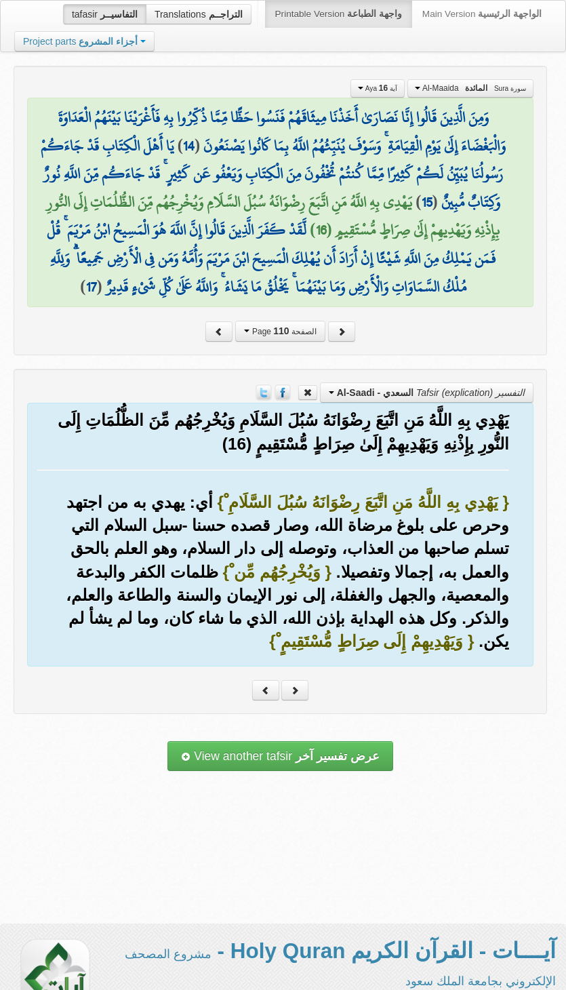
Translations (199, 14)
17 (91, 287)
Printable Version (338, 14)
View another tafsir (280, 756)
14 (189, 146)
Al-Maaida (470, 88)
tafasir (105, 14)
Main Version (482, 14)
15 (427, 202)
